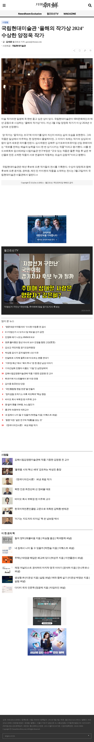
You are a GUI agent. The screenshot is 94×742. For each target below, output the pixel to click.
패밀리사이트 (10, 736)
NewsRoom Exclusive (30, 13)
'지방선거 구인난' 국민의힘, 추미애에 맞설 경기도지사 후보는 (32, 307)
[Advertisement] (47, 202)
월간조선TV (52, 13)
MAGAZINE (70, 13)
